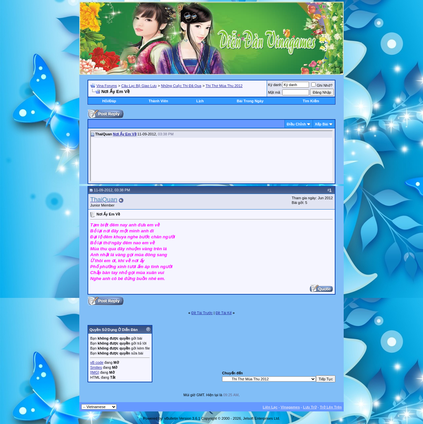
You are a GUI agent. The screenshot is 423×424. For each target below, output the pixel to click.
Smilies (96, 367)
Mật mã (274, 92)
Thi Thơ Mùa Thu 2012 (224, 86)
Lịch (200, 101)
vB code (96, 362)
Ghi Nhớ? (321, 85)
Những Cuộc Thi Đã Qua (181, 86)
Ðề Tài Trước (201, 313)
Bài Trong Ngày (250, 101)
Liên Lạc (270, 407)
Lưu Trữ (310, 407)
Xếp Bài (321, 124)
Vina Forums (106, 86)
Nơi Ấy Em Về (124, 134)
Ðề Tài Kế (223, 313)
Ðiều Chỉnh (296, 124)
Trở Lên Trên (331, 407)
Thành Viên (158, 101)
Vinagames (290, 407)
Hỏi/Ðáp (109, 101)
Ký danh (274, 85)
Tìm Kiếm (311, 101)
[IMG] (94, 372)
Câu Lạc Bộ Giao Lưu (139, 86)
